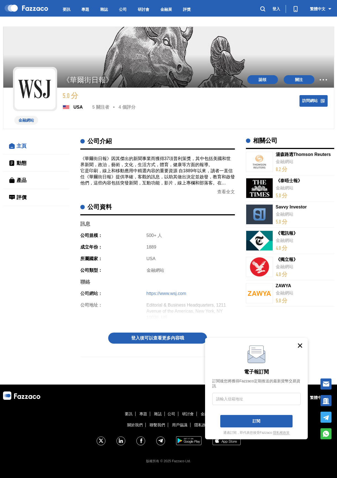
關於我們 (135, 425)
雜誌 (104, 9)
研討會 (143, 9)
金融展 (166, 9)
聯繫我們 (157, 425)
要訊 (66, 9)
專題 (85, 9)
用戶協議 (179, 425)
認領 (262, 79)
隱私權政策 (281, 433)
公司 (123, 9)
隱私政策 (202, 425)
